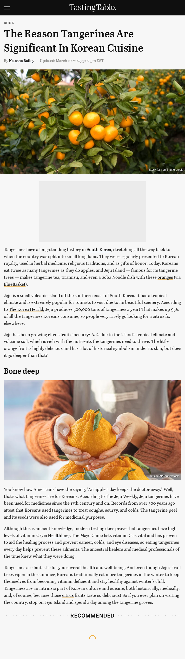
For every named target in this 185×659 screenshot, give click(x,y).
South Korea (99, 249)
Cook (9, 22)
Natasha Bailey (21, 60)
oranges (165, 277)
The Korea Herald (26, 309)
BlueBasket (15, 284)
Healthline (58, 535)
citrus (68, 595)
